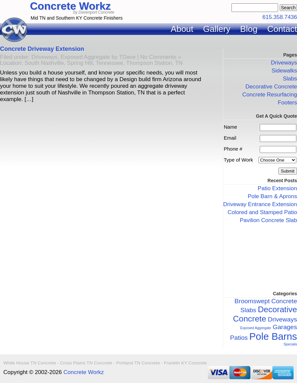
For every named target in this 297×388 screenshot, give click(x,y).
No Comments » (160, 57)
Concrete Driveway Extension (42, 49)
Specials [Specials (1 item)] (290, 344)
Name (230, 127)
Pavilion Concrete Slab (268, 220)
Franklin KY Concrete (185, 362)
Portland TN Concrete (138, 362)
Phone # (233, 149)
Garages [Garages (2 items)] (285, 326)
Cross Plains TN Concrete (86, 362)
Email (230, 138)
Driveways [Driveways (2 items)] (282, 319)
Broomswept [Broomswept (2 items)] (252, 301)
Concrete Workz (70, 6)
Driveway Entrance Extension (260, 204)
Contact (282, 29)
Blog (248, 29)
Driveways (45, 57)
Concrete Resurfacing (269, 94)
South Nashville (44, 63)
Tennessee (109, 63)
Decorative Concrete (271, 86)
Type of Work (238, 160)
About (182, 29)
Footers (287, 102)
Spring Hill (79, 63)
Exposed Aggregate (85, 57)
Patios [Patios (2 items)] (239, 337)
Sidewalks (284, 70)
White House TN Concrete (29, 362)
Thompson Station (149, 63)
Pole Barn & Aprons (272, 196)
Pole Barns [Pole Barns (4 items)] (273, 336)
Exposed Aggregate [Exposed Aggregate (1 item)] (255, 328)
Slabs (290, 78)
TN (179, 63)
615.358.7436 (279, 17)
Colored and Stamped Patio (262, 212)
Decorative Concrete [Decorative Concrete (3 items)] (265, 314)
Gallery (216, 29)
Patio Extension (277, 188)
